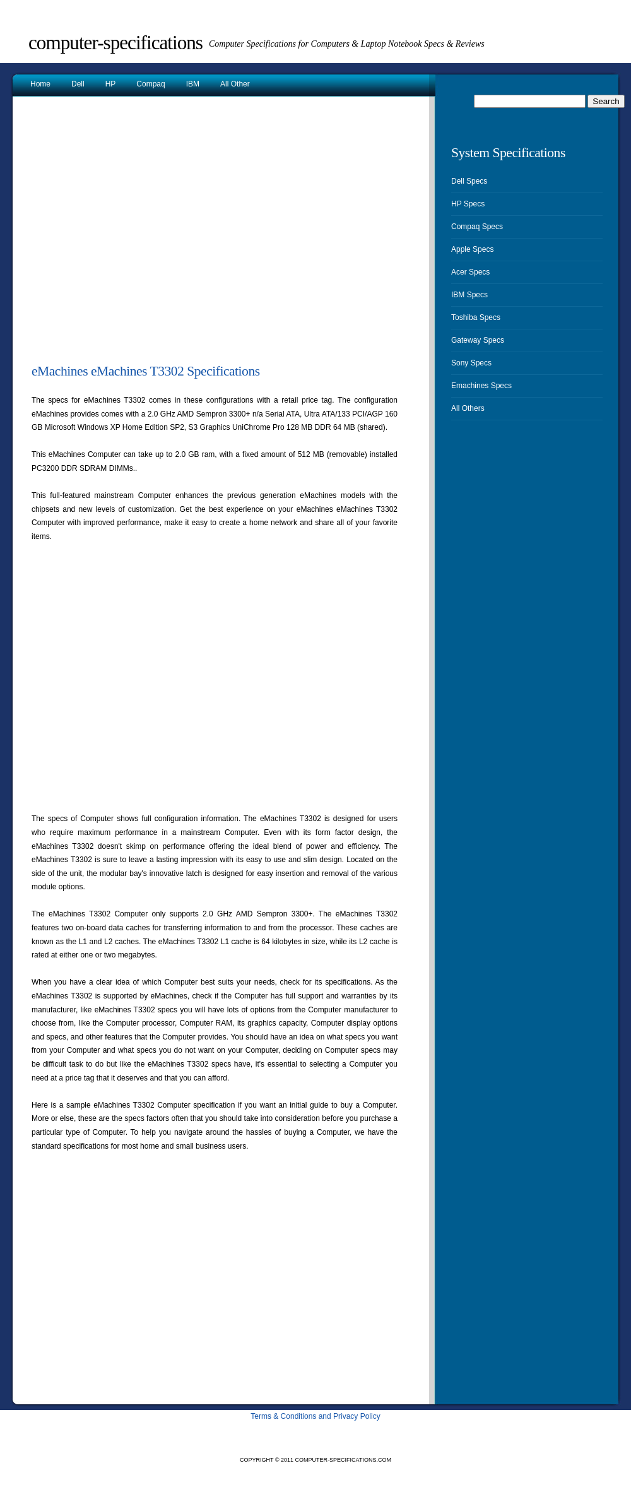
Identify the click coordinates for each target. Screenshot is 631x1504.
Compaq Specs (477, 226)
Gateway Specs (477, 340)
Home (40, 84)
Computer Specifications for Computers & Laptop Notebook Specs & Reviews (347, 44)
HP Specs (468, 203)
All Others (468, 408)
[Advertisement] (118, 234)
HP (110, 84)
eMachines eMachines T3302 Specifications (146, 371)
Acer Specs (470, 272)
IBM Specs (469, 294)
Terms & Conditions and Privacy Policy (315, 1416)
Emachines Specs (481, 385)
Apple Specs (472, 249)
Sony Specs (471, 362)
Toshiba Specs (475, 317)
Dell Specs (469, 181)
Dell (78, 84)
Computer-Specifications (115, 43)
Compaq (150, 84)
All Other (235, 84)
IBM (192, 84)
